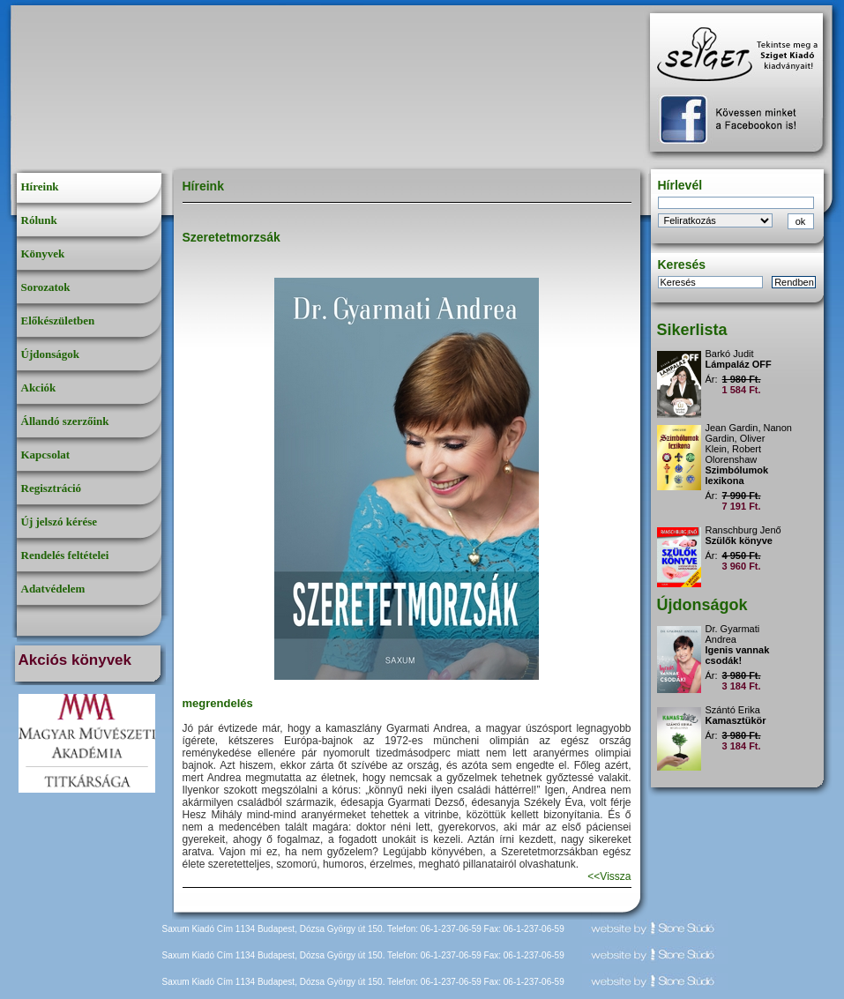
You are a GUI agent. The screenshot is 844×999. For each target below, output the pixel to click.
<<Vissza (609, 876)
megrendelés (218, 703)
